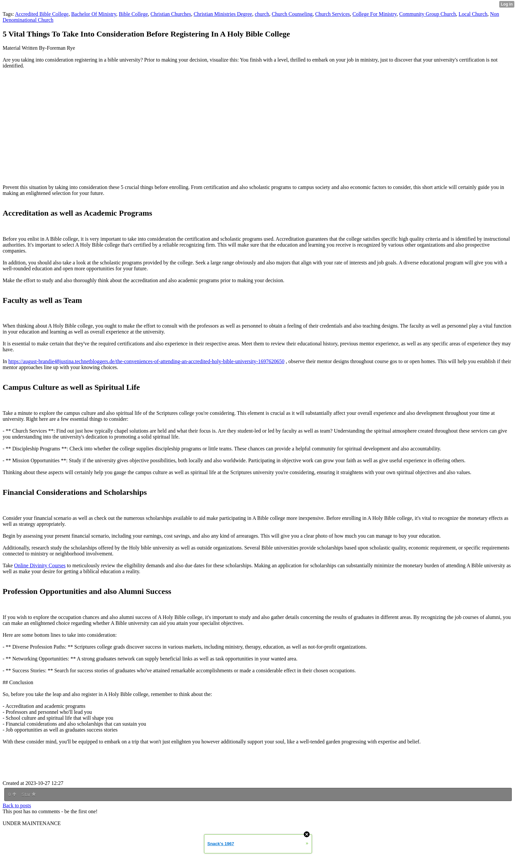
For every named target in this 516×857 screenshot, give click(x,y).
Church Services (332, 14)
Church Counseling (292, 14)
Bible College (133, 14)
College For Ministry (374, 14)
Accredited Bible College (42, 14)
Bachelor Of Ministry (93, 14)
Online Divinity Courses (39, 565)
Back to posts (17, 805)
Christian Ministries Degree (223, 14)
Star (28, 794)
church (262, 14)
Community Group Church (427, 14)
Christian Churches (170, 14)
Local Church (473, 14)
